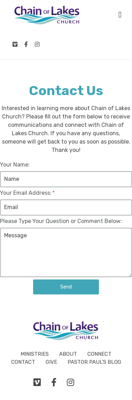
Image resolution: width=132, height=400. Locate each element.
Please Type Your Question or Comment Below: (61, 221)
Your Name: (15, 164)
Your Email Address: (27, 193)
